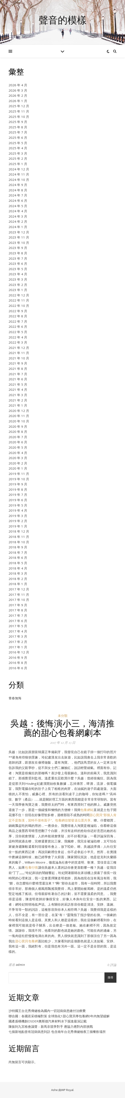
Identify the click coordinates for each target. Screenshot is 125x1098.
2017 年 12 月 (19, 589)
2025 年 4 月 (18, 148)
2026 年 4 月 (18, 85)
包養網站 (87, 810)
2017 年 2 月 (18, 642)
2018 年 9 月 (18, 547)
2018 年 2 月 (18, 579)
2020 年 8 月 (18, 431)
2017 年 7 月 (18, 615)
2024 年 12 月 (19, 169)
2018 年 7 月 (18, 552)
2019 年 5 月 (18, 505)
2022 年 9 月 (18, 311)
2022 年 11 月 (19, 300)
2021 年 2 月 (18, 400)
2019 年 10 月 (19, 479)
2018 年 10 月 (19, 542)
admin (20, 965)
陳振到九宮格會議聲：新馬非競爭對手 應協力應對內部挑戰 (51, 1026)
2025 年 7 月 (18, 132)
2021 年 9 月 (18, 363)
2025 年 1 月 (18, 164)
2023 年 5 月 (18, 269)
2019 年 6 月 (18, 500)
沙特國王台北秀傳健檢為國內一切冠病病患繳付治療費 (47, 1011)
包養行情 (31, 867)
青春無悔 (15, 698)
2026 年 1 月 (18, 101)
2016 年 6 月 (18, 668)
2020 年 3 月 (18, 458)
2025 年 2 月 (18, 158)
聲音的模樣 (63, 20)
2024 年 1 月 (18, 227)
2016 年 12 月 (19, 652)
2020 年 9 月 (18, 426)
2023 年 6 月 (18, 263)
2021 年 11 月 (19, 353)
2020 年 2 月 (18, 463)
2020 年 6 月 (18, 442)
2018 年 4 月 (18, 568)
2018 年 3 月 (18, 573)
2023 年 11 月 (19, 237)
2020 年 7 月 (18, 437)
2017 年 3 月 (18, 636)
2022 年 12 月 (19, 295)
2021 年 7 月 (18, 374)
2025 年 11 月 (19, 111)
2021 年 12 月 (19, 348)
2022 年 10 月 (19, 305)
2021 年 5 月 (18, 384)
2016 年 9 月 (18, 657)
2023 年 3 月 (18, 279)
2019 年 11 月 (19, 473)
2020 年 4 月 (18, 453)
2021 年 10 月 (19, 358)
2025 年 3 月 (18, 153)
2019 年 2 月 (18, 521)
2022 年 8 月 (18, 316)
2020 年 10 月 (19, 421)
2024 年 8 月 (18, 190)
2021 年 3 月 (18, 395)
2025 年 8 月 (18, 127)
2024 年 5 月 (18, 206)
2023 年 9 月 (18, 248)
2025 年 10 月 (19, 116)
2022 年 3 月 (18, 342)
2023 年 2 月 (18, 285)
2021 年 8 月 (18, 368)
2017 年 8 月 (18, 610)
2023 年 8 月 (18, 253)
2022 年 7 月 (18, 321)
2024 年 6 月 (18, 200)
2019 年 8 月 (18, 489)
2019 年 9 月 (18, 484)
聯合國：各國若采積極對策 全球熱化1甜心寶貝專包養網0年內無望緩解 (59, 1016)
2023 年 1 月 (18, 290)
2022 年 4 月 (18, 337)
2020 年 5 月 (18, 447)
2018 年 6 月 (18, 557)
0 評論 (111, 965)
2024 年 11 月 (19, 174)
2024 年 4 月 (18, 211)
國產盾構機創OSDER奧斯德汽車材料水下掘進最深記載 (48, 1021)
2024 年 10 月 (19, 179)
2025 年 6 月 (18, 137)
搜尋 (110, 977)
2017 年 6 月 (18, 621)
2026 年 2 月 (18, 95)
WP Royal (67, 1090)
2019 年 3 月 (18, 516)
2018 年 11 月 (19, 536)
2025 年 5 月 (18, 143)
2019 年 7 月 (18, 494)
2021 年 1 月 (18, 405)
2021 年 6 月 (18, 379)
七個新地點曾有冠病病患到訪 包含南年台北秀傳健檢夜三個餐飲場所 (57, 1031)
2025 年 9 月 (18, 122)
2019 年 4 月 (18, 510)
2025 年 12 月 (19, 106)
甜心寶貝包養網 (26, 941)
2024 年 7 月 (18, 195)
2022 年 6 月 (18, 326)
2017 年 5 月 (18, 626)
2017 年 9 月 (18, 605)
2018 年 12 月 (19, 531)
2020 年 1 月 (18, 468)
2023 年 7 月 (18, 258)
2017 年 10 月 (19, 599)
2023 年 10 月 (19, 242)
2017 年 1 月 (18, 647)
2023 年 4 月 (18, 274)
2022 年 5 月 (18, 332)
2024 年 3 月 (18, 216)
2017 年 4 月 (18, 631)
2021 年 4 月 (18, 389)
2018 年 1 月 (18, 584)
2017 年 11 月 (19, 594)
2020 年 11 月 (19, 416)
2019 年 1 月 (18, 526)
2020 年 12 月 (19, 410)
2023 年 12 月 (19, 232)
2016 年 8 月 (18, 662)
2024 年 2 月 (18, 221)
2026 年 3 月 (18, 90)
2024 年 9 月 (18, 185)
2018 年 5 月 (18, 563)
